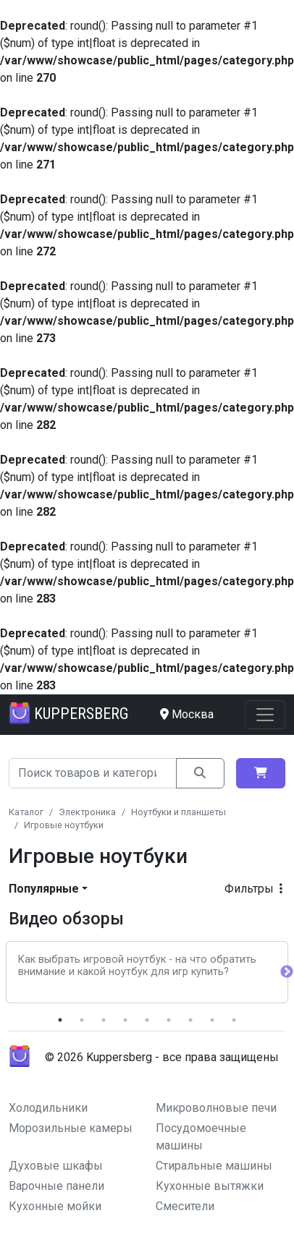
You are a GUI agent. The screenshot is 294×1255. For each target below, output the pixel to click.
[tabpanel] (147, 972)
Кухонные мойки (55, 1206)
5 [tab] (147, 1020)
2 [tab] (82, 1020)
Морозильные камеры (71, 1128)
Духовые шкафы (56, 1166)
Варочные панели (56, 1186)
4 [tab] (125, 1020)
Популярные (44, 888)
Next (287, 972)
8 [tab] (212, 1020)
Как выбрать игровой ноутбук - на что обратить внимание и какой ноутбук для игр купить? (137, 965)
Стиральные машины (214, 1166)
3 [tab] (103, 1020)
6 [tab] (168, 1020)
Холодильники (48, 1108)
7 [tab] (190, 1020)
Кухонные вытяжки (210, 1186)
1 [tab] (60, 1020)
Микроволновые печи (216, 1108)
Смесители (185, 1206)
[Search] (93, 773)
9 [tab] (234, 1020)
